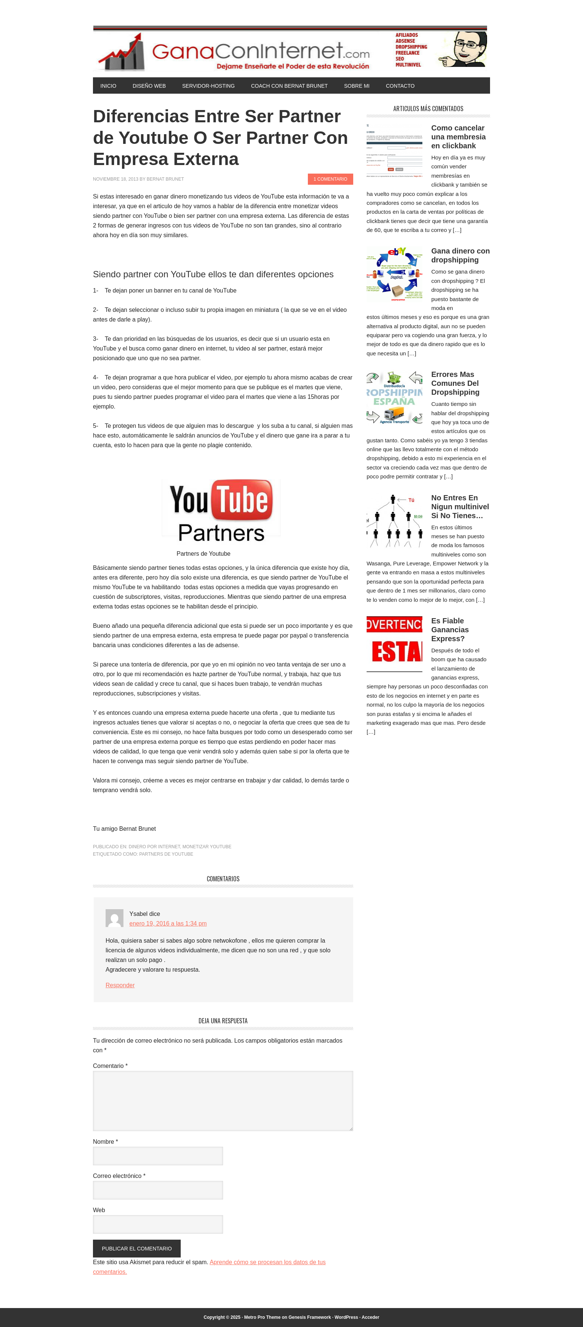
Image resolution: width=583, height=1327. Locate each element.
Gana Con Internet (291, 48)
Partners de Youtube (166, 854)
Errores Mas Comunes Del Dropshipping (455, 383)
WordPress (346, 1317)
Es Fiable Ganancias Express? (450, 630)
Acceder (370, 1317)
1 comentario (330, 179)
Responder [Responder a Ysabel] (120, 985)
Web (99, 1210)
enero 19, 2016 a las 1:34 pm (168, 923)
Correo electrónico (119, 1176)
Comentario (110, 1066)
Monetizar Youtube (207, 846)
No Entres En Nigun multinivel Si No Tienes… (460, 507)
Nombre (105, 1142)
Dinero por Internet (154, 846)
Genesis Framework (310, 1317)
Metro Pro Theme (262, 1317)
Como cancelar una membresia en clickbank (458, 137)
